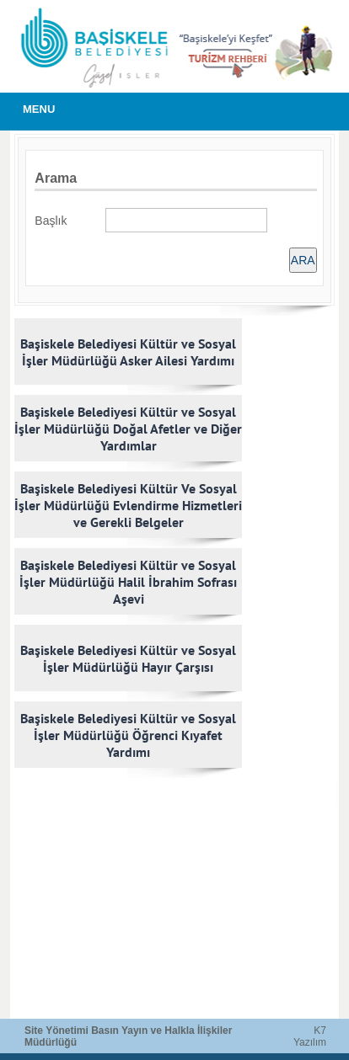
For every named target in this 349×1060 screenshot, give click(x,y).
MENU (39, 109)
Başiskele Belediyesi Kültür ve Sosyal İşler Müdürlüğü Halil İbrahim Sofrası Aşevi (128, 582)
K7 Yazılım (309, 1036)
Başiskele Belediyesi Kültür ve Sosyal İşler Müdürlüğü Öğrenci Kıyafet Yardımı (128, 735)
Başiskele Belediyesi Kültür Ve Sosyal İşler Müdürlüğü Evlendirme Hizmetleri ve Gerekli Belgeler (128, 505)
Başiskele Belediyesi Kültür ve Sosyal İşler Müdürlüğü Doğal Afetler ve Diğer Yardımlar (128, 428)
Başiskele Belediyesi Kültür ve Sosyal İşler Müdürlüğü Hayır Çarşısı (128, 658)
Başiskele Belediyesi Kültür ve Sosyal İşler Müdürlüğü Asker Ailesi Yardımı (128, 352)
